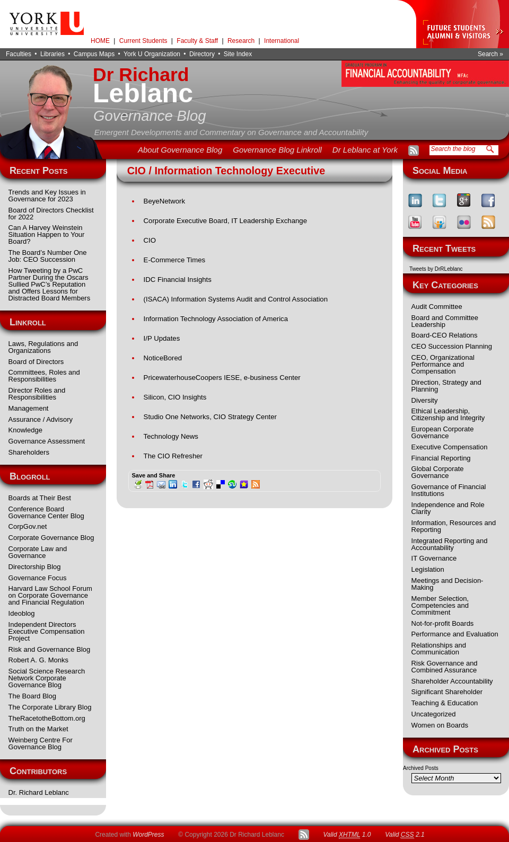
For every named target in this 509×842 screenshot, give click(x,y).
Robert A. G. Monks (38, 660)
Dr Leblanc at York (365, 149)
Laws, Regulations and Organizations (43, 347)
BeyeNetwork (164, 201)
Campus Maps (94, 54)
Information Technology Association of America (216, 319)
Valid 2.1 (404, 835)
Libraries (52, 54)
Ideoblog (21, 613)
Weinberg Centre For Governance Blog (40, 743)
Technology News (171, 436)
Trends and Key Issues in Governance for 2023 (47, 195)
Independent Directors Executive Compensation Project (46, 631)
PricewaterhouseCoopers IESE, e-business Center (222, 378)
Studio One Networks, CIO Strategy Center (210, 417)
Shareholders (28, 452)
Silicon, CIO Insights (175, 397)
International (281, 41)
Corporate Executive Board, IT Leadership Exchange (225, 221)
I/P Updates (162, 338)
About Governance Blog (180, 149)
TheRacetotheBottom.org (46, 718)
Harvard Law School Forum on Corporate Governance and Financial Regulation (50, 595)
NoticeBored (163, 358)
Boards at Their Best (39, 498)
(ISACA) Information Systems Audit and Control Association (236, 299)
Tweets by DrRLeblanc (436, 269)
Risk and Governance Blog (49, 649)
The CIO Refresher (173, 456)
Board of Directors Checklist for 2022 (51, 213)
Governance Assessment (46, 441)
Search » (490, 54)
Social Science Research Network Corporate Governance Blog (46, 678)
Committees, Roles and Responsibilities (44, 375)
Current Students (143, 41)
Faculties (18, 54)
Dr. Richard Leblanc (38, 792)
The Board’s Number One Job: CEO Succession (47, 256)
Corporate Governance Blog (51, 538)
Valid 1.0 (347, 835)
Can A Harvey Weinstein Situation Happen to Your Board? (46, 234)
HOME (100, 41)
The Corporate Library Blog (50, 707)
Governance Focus (37, 578)
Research (240, 41)
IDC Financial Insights (178, 279)
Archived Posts (420, 768)
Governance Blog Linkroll (277, 149)
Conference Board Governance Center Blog (46, 512)
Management (28, 408)
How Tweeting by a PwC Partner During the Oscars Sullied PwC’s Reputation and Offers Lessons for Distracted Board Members (49, 284)
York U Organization (152, 54)
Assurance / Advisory (40, 419)
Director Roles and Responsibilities (37, 393)
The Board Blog (32, 696)
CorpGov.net (27, 526)
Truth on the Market (38, 729)
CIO (150, 240)
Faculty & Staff (197, 41)
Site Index (238, 54)
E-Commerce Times (175, 260)
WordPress (148, 834)
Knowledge (25, 430)
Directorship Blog (34, 567)
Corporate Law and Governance (37, 552)
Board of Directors (36, 362)
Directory (202, 54)
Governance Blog (149, 116)
